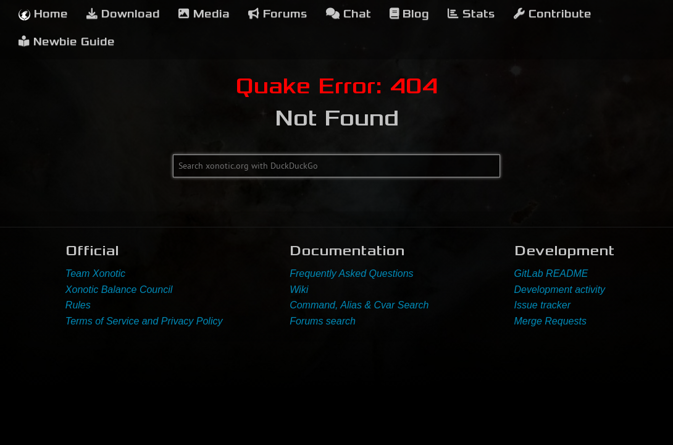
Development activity (560, 289)
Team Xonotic (95, 273)
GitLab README (551, 273)
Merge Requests (550, 321)
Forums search (323, 321)
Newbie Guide (67, 41)
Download (123, 13)
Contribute (552, 13)
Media (204, 13)
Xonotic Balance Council (118, 289)
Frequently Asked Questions (351, 273)
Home (43, 13)
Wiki (299, 289)
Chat (348, 13)
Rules (78, 305)
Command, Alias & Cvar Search (359, 305)
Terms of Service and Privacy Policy (144, 321)
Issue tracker (542, 305)
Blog (409, 13)
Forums (277, 13)
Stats (471, 13)
